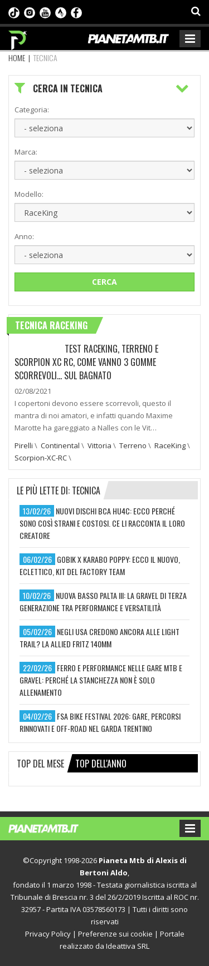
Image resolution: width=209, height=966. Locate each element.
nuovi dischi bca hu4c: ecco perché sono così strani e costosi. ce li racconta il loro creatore (102, 523)
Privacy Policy (48, 934)
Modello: (28, 194)
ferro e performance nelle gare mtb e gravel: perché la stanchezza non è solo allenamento (101, 680)
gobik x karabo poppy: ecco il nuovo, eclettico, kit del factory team (100, 565)
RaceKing (170, 445)
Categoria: (31, 110)
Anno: (24, 236)
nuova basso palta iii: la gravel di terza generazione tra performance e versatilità (103, 601)
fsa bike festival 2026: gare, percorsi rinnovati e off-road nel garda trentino (100, 722)
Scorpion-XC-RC (40, 458)
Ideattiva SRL (127, 946)
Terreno (133, 445)
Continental (60, 445)
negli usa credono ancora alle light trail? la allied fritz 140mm (99, 638)
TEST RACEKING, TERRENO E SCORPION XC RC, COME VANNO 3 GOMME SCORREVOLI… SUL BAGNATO (86, 362)
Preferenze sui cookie (115, 934)
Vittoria (99, 445)
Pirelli (23, 445)
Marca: (25, 152)
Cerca (104, 281)
